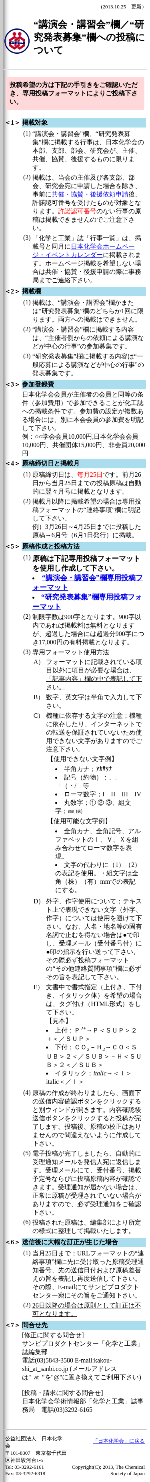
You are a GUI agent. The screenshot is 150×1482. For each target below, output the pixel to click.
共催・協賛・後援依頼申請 (90, 194)
